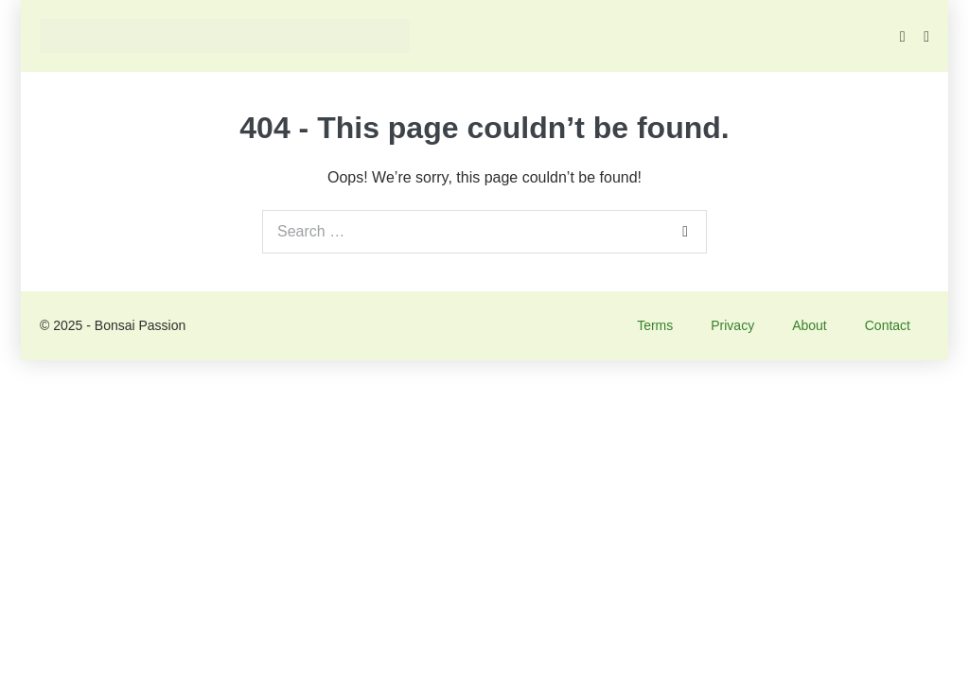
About (809, 325)
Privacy (732, 325)
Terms (655, 325)
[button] (903, 36)
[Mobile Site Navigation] (926, 36)
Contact (887, 325)
